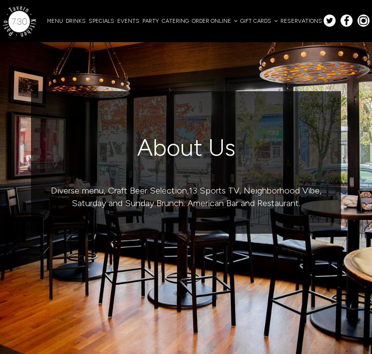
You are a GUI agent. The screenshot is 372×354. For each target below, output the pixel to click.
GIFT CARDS (259, 20)
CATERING (175, 20)
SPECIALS (101, 20)
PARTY (150, 20)
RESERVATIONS (301, 20)
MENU (55, 20)
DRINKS (76, 20)
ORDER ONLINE (214, 20)
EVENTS (128, 20)
